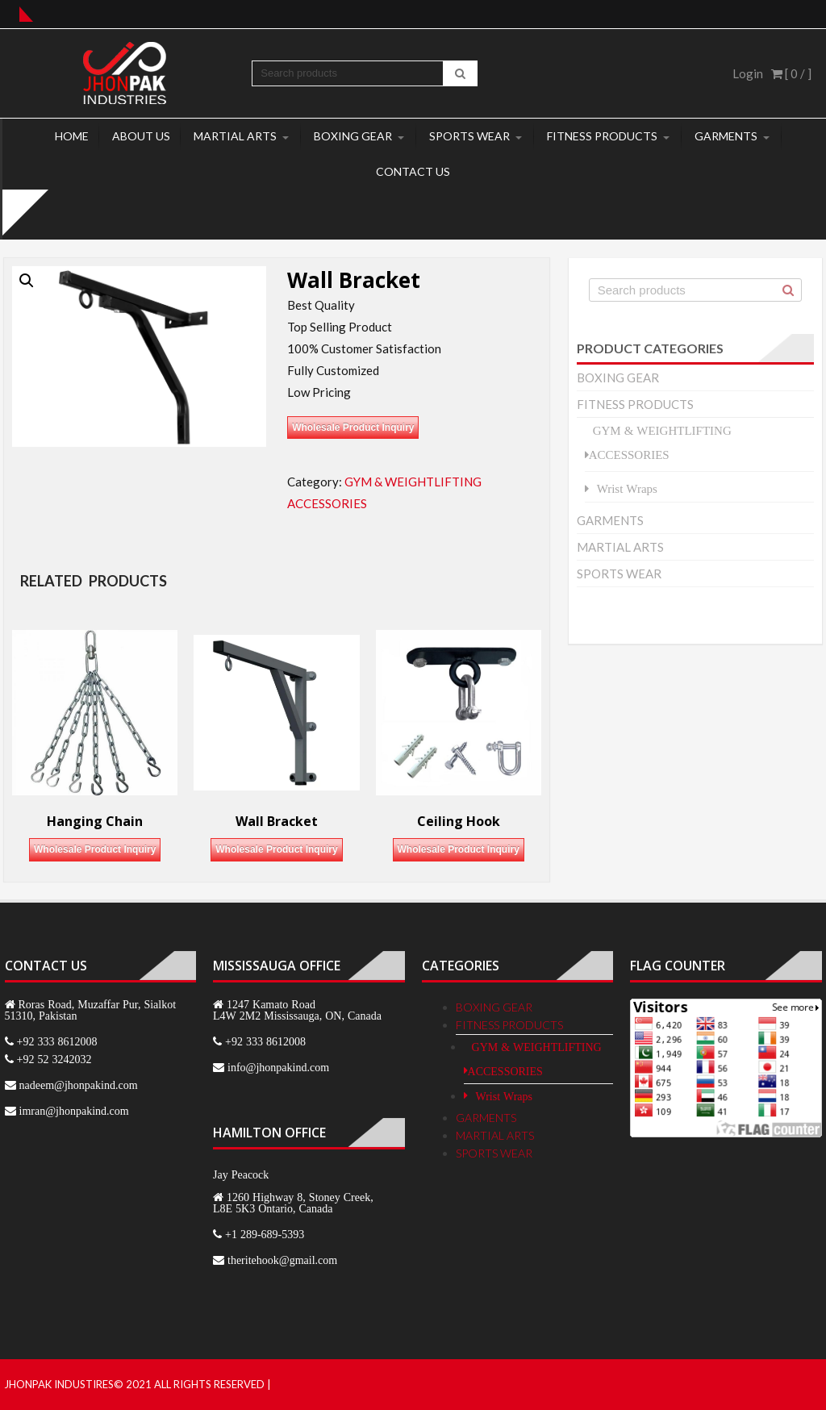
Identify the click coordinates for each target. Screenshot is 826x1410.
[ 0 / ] (791, 73)
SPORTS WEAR (469, 136)
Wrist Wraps (627, 488)
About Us (141, 136)
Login (747, 73)
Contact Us (413, 171)
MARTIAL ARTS (235, 136)
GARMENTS (726, 136)
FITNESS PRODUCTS (602, 136)
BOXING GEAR (353, 136)
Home (72, 136)
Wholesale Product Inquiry (353, 427)
